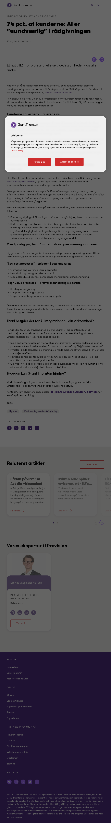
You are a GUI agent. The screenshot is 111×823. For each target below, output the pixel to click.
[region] (55, 144)
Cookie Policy (17, 150)
